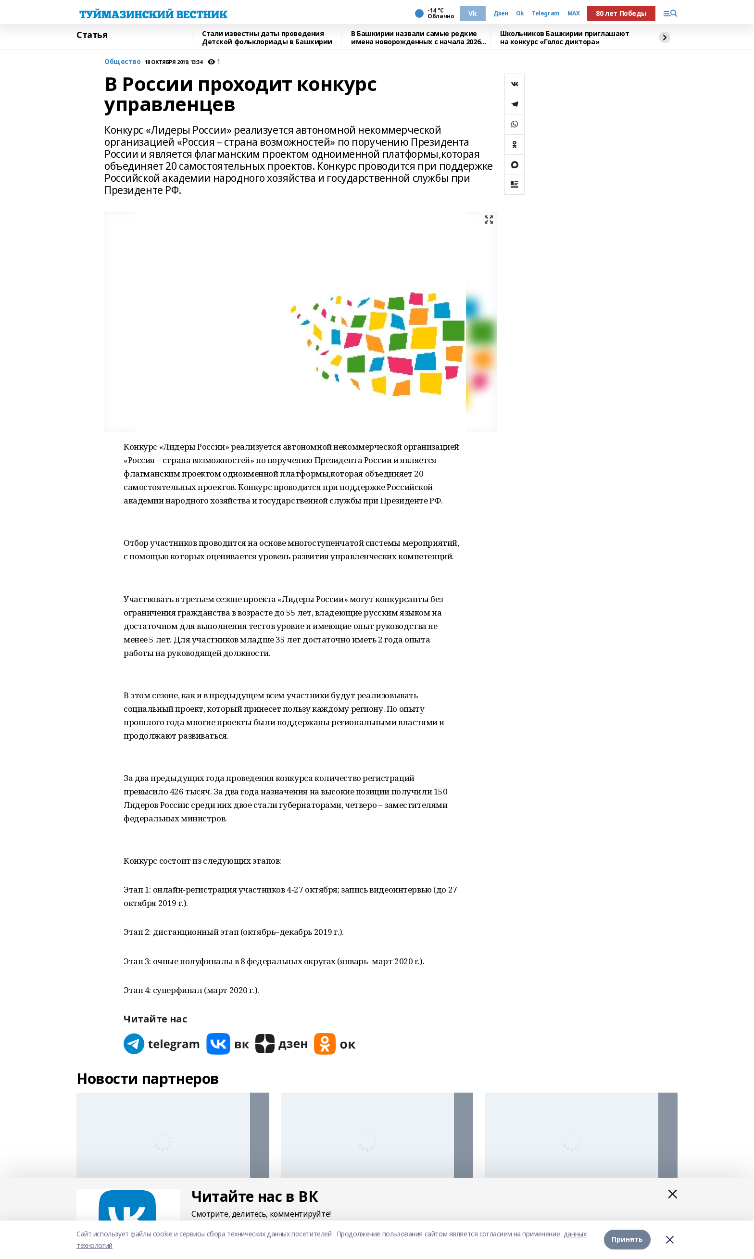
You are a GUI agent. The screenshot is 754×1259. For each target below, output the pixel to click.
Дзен (500, 13)
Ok (520, 13)
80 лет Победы (621, 13)
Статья (91, 35)
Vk (472, 13)
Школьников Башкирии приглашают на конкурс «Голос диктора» (564, 38)
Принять (627, 1239)
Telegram (546, 13)
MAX (573, 13)
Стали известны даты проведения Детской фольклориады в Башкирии (267, 38)
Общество (122, 62)
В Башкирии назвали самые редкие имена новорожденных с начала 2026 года (415, 38)
